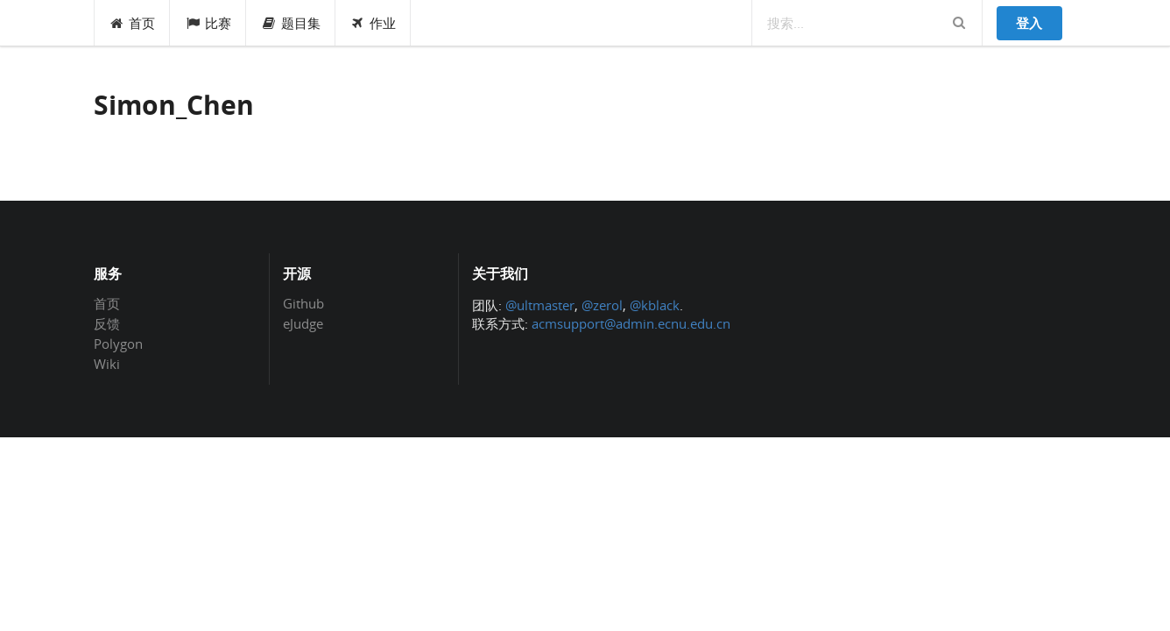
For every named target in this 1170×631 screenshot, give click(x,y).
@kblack (655, 305)
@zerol (602, 305)
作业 (373, 23)
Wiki (107, 363)
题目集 (291, 23)
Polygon (118, 343)
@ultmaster (539, 305)
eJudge (303, 323)
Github (303, 304)
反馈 (107, 323)
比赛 (208, 23)
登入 (1029, 23)
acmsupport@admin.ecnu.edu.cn (631, 323)
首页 (132, 23)
